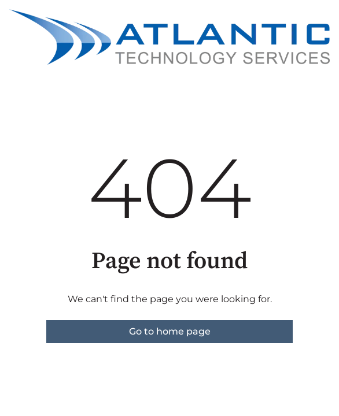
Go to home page (170, 331)
